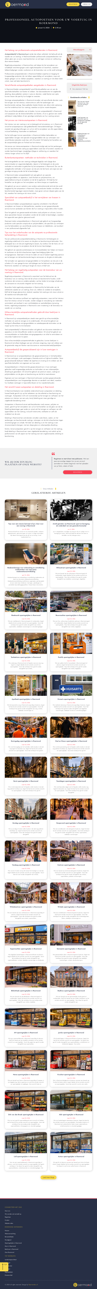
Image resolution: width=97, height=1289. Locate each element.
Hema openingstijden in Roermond (26, 1074)
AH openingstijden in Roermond (26, 1032)
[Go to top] (4, 1266)
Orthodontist (8, 1266)
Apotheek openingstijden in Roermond (26, 699)
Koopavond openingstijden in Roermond (71, 823)
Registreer (8, 1217)
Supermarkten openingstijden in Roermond (25, 949)
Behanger (7, 1263)
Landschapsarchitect (10, 1260)
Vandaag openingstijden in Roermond (26, 865)
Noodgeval (8, 1240)
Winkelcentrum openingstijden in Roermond (26, 907)
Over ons (7, 1211)
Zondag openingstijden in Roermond (26, 823)
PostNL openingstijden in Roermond (71, 657)
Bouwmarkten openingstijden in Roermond (71, 615)
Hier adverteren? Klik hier (80, 89)
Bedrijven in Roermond (11, 1249)
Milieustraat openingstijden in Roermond (71, 568)
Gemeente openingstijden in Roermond (71, 949)
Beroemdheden (9, 1237)
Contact (7, 1220)
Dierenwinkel (8, 1275)
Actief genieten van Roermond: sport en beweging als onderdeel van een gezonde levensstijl (83, 120)
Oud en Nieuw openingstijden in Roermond (71, 741)
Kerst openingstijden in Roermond (25, 781)
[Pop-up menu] (86, 4)
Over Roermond (9, 1252)
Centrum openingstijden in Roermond (71, 865)
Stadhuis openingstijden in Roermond (71, 991)
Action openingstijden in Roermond (71, 1156)
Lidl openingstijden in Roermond (26, 1156)
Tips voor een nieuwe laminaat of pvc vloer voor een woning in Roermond (83, 104)
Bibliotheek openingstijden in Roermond (26, 991)
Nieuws (7, 1231)
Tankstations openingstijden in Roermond (26, 657)
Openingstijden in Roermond (13, 1243)
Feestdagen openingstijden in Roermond (71, 781)
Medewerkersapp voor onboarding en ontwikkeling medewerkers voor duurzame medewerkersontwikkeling (84, 137)
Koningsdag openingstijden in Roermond (26, 741)
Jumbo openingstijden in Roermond (71, 1032)
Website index (9, 1223)
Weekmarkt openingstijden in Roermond (25, 615)
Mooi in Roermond (10, 1246)
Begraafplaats (9, 1272)
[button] (90, 49)
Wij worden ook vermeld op (13, 1214)
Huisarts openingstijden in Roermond (71, 699)
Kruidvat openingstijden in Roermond (71, 1074)
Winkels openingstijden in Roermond (71, 907)
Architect (7, 1269)
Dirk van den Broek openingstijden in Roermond (25, 1114)
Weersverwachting (10, 1234)
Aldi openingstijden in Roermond (71, 1114)
